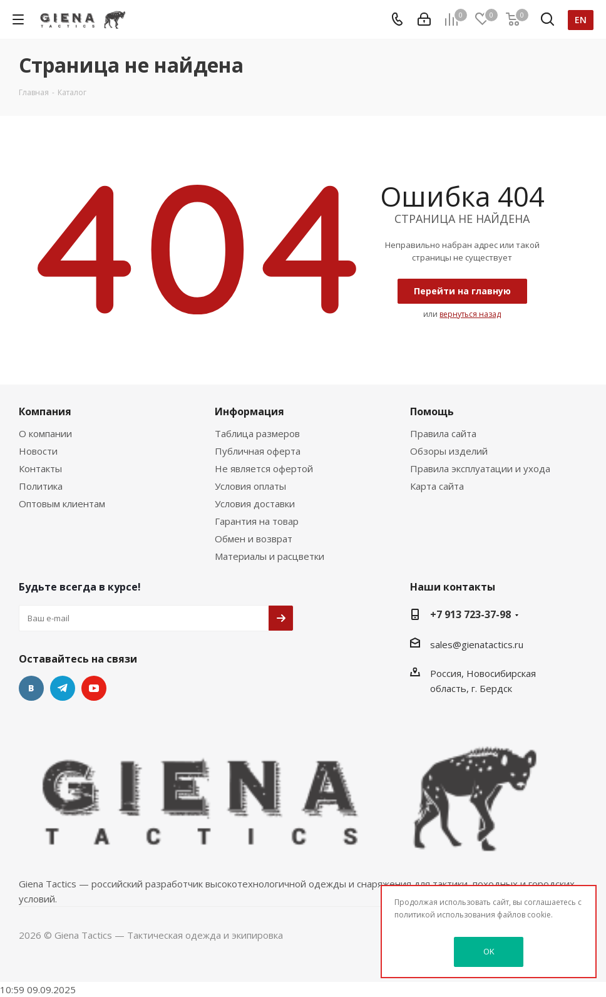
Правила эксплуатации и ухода (480, 468)
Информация (249, 411)
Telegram (62, 688)
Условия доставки (255, 503)
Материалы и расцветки (269, 556)
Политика (41, 486)
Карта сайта (437, 486)
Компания (45, 411)
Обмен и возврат (253, 538)
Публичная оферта (257, 451)
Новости (38, 451)
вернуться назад (470, 314)
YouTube (93, 688)
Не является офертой (264, 468)
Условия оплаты (250, 486)
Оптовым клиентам (62, 503)
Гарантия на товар (257, 521)
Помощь (432, 411)
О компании (45, 433)
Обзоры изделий (449, 451)
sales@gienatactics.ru (476, 644)
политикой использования (444, 914)
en (581, 20)
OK (489, 951)
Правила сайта (443, 433)
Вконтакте (31, 688)
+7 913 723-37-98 (470, 614)
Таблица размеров (257, 433)
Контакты (40, 468)
